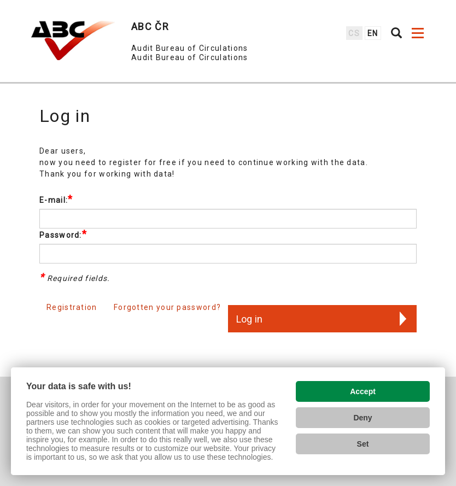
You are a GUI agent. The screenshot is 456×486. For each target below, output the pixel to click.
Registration (71, 307)
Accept (363, 391)
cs (354, 33)
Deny (362, 417)
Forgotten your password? (167, 307)
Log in (249, 319)
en (372, 33)
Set (363, 444)
